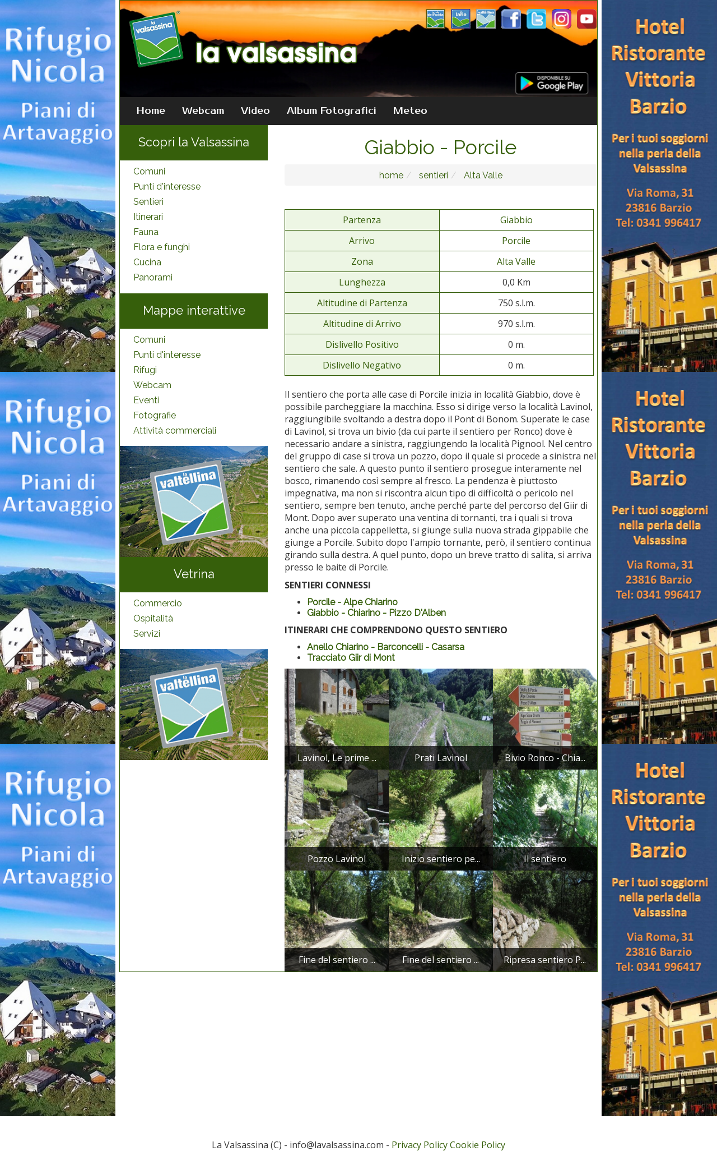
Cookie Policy (477, 1145)
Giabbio (516, 220)
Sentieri (148, 201)
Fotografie (154, 415)
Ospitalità (153, 618)
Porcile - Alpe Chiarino (352, 602)
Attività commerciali (174, 430)
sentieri (432, 175)
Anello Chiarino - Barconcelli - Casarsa (385, 647)
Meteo (410, 111)
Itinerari (148, 216)
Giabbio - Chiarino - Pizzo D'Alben (376, 612)
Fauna (146, 232)
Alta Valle (482, 175)
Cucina (147, 262)
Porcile (516, 240)
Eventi (146, 400)
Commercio (157, 603)
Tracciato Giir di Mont (351, 657)
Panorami (153, 277)
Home (151, 111)
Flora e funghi (161, 247)
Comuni (149, 171)
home (391, 175)
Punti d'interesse (167, 186)
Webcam (203, 111)
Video (255, 111)
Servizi (146, 633)
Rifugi (145, 370)
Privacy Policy (420, 1145)
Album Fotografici (331, 111)
